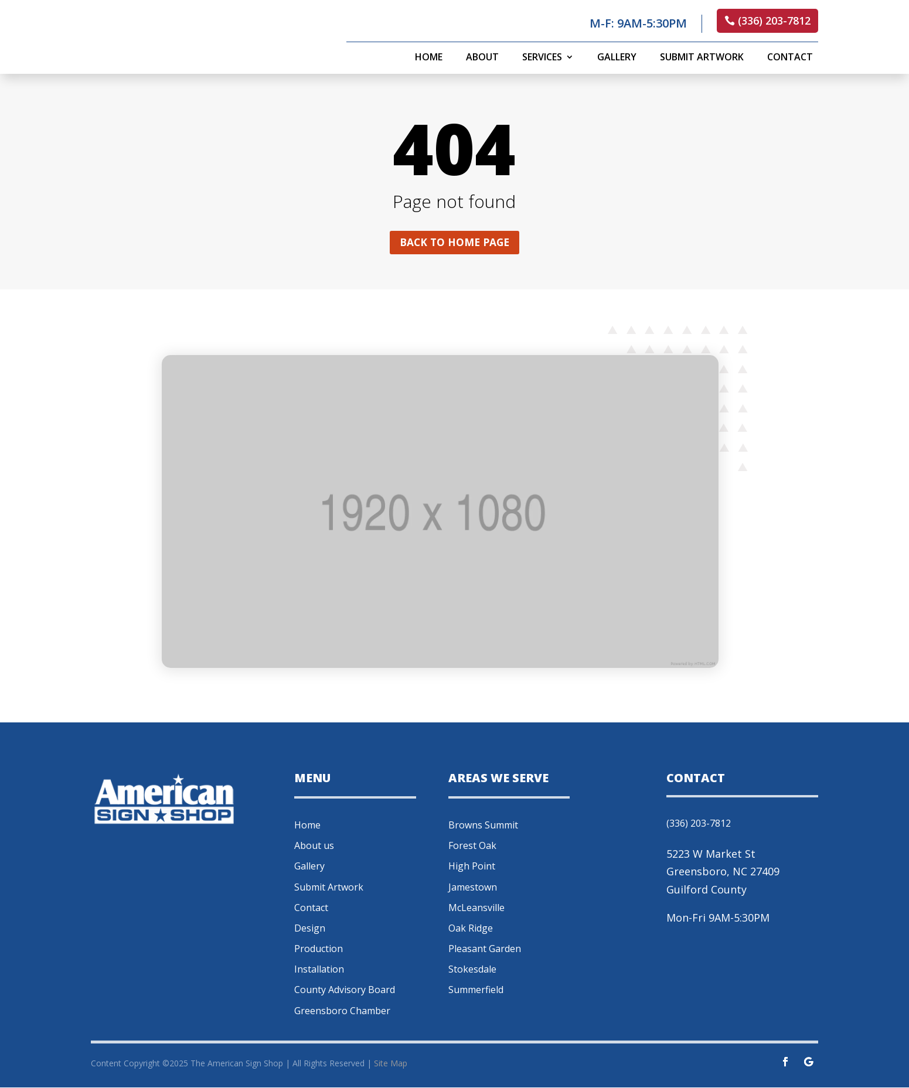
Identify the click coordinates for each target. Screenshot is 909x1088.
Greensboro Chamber (342, 1011)
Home (428, 58)
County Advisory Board (344, 990)
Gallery (616, 58)
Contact (790, 58)
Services (542, 58)
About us (314, 846)
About (482, 58)
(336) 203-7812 (774, 20)
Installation (319, 970)
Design (309, 928)
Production (318, 949)
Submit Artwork (702, 58)
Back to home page (454, 243)
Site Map (390, 1064)
